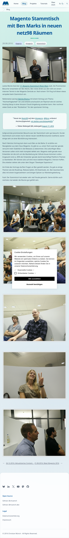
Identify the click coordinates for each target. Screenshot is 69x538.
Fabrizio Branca (24, 99)
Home (16, 3)
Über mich (53, 3)
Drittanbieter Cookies (27, 273)
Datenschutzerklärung (11, 516)
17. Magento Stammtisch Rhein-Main (34, 86)
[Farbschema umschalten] (62, 3)
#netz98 (25, 118)
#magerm (39, 118)
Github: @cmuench (10, 501)
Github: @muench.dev (11, 505)
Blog (24, 3)
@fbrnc (46, 118)
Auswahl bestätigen (34, 284)
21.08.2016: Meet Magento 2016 (48, 463)
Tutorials (44, 3)
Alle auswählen (34, 279)
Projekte (33, 3)
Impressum (7, 520)
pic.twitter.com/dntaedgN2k (42, 121)
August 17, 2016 (48, 126)
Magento (19, 43)
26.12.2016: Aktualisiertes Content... (18, 463)
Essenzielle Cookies (26, 270)
